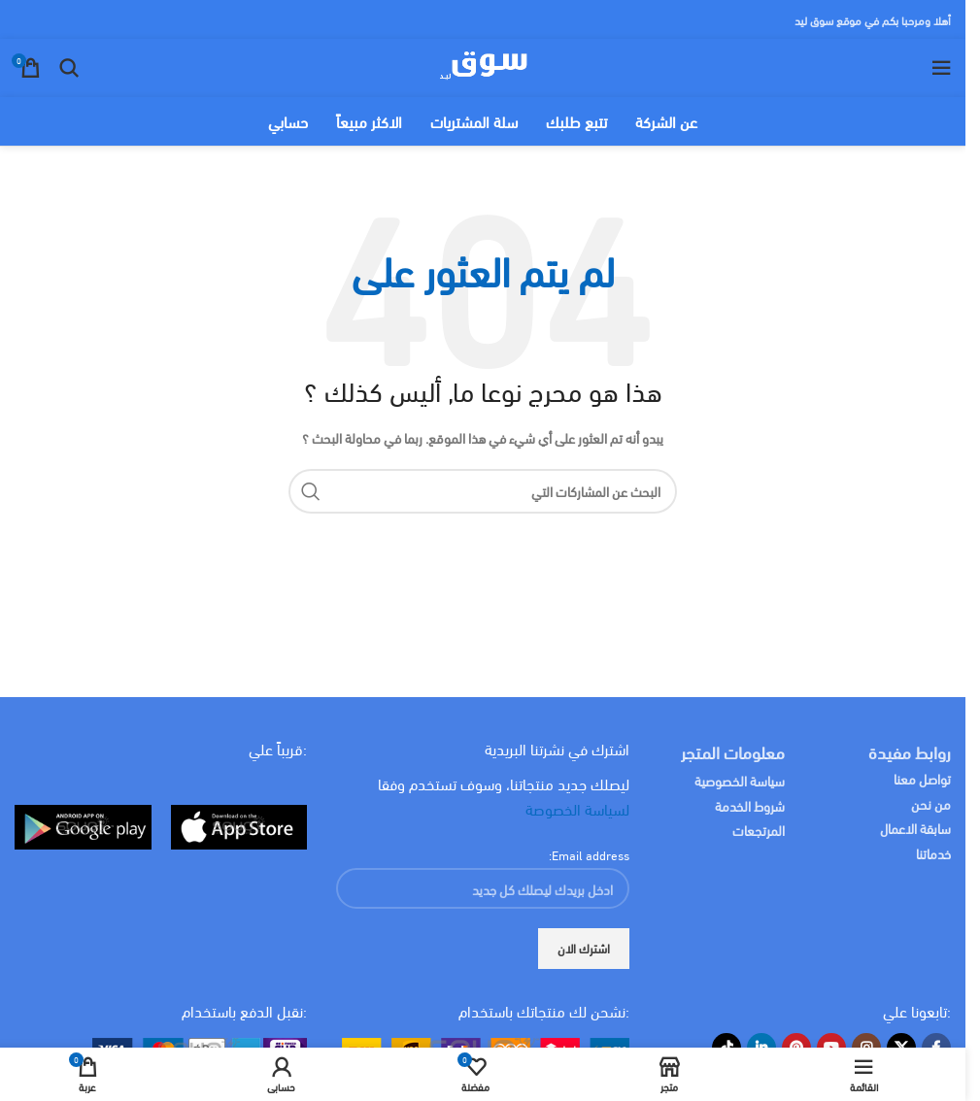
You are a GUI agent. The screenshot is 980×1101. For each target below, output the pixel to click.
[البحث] (69, 68)
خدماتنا (933, 853)
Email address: (589, 854)
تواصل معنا (922, 778)
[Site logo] (482, 65)
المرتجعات (758, 829)
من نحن (931, 803)
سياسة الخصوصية (739, 780)
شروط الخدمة (750, 805)
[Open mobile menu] (941, 68)
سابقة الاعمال (914, 828)
